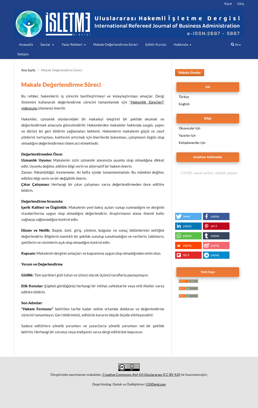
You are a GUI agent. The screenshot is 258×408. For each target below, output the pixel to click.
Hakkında (181, 44)
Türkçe (184, 97)
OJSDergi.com (156, 384)
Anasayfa (26, 44)
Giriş (240, 4)
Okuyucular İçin (189, 128)
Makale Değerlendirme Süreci (115, 44)
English (184, 104)
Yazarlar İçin (187, 135)
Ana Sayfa (28, 70)
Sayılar (45, 44)
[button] (188, 216)
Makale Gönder (190, 72)
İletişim (23, 54)
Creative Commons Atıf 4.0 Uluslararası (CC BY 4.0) (141, 374)
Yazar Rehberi (72, 44)
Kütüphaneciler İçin (192, 143)
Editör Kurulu (155, 44)
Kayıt (228, 4)
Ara (236, 44)
